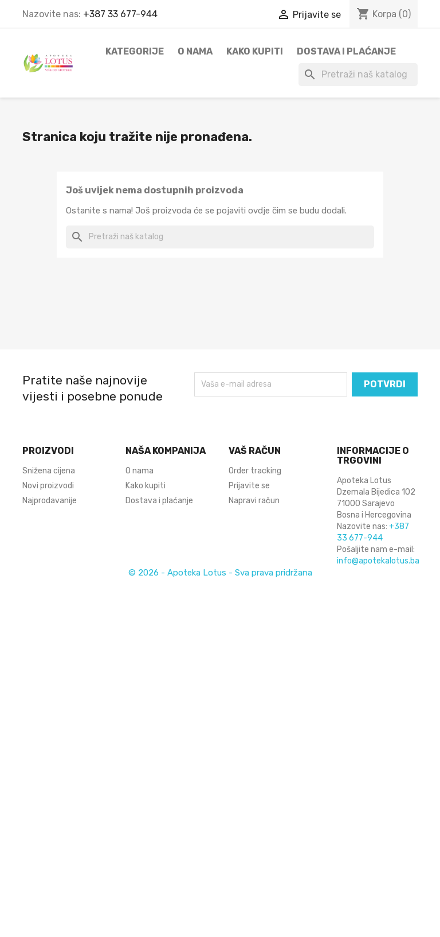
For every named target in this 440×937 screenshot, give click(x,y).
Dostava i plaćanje (346, 51)
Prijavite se (249, 486)
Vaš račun (255, 450)
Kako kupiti (254, 51)
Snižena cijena (48, 471)
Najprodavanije (49, 501)
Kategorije (134, 51)
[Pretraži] (358, 74)
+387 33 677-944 (120, 14)
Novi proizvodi (48, 486)
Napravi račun (254, 501)
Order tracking (255, 471)
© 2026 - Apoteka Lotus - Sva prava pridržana (220, 572)
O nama (195, 51)
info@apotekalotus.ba (378, 561)
